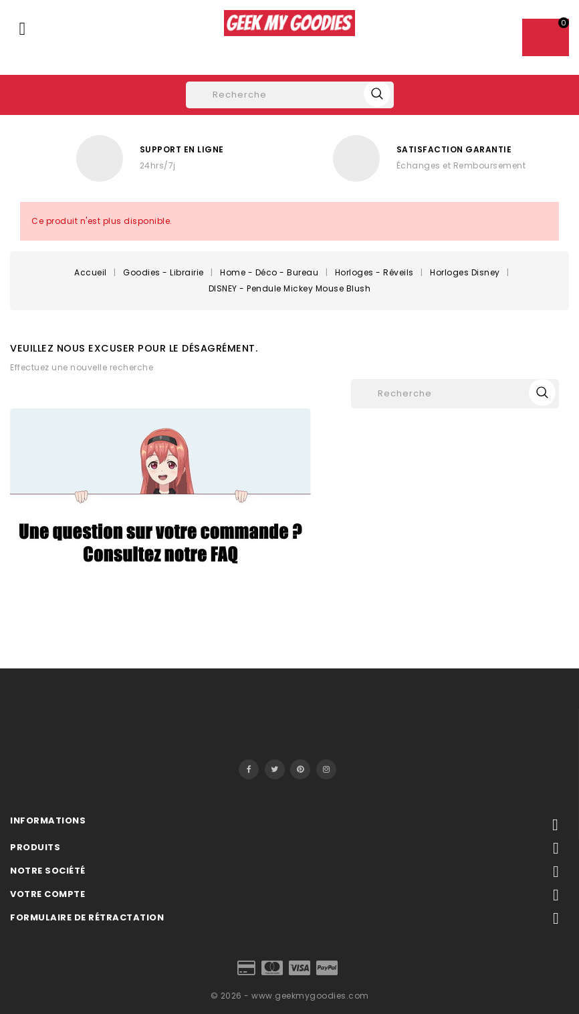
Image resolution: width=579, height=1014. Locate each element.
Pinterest (300, 769)
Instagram (326, 769)
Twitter (275, 769)
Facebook (249, 769)
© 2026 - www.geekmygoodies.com (290, 995)
